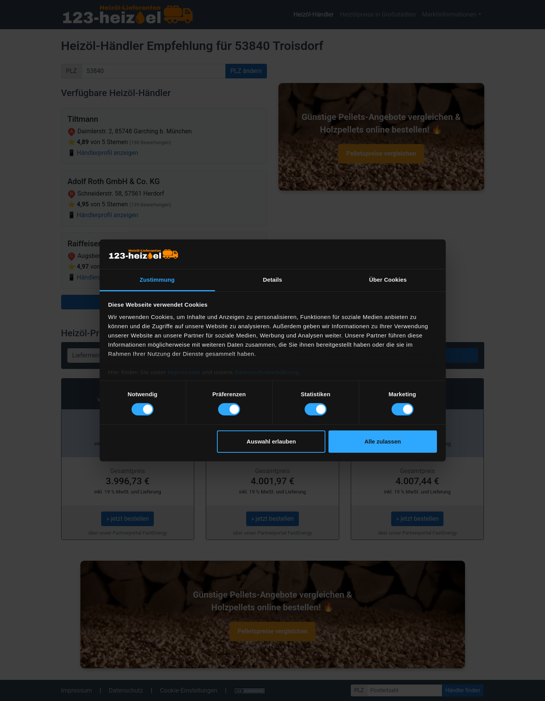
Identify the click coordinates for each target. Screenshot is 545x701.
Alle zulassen (382, 441)
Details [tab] (272, 279)
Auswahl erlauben (271, 441)
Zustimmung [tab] (157, 279)
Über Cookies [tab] (388, 279)
